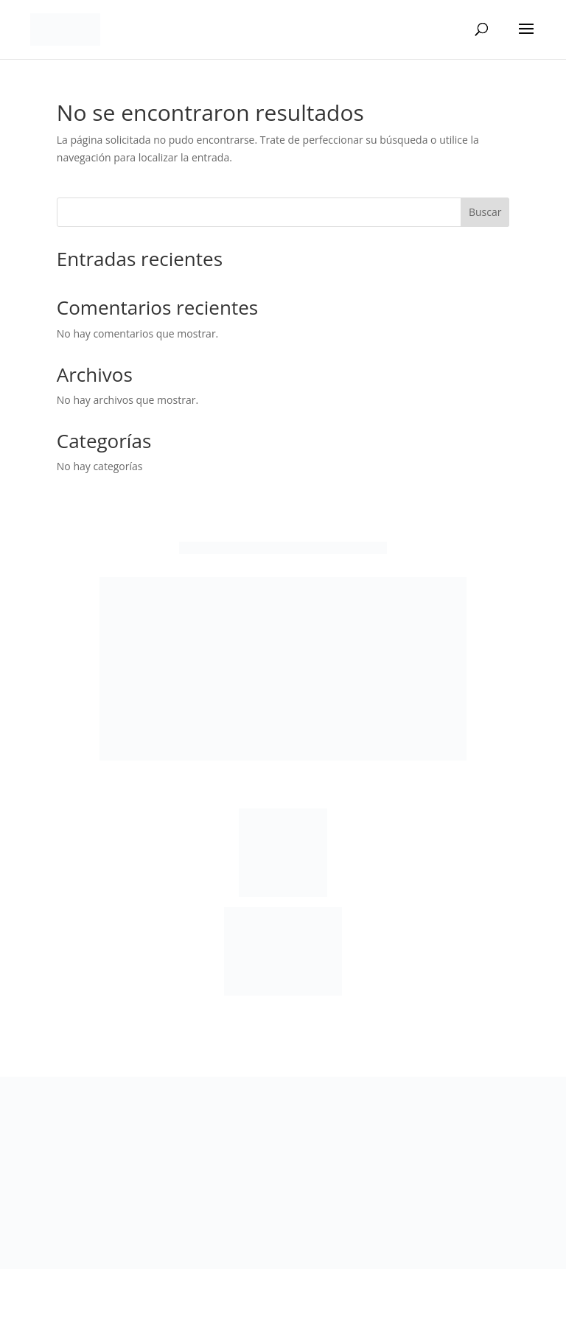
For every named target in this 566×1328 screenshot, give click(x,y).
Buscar (485, 212)
